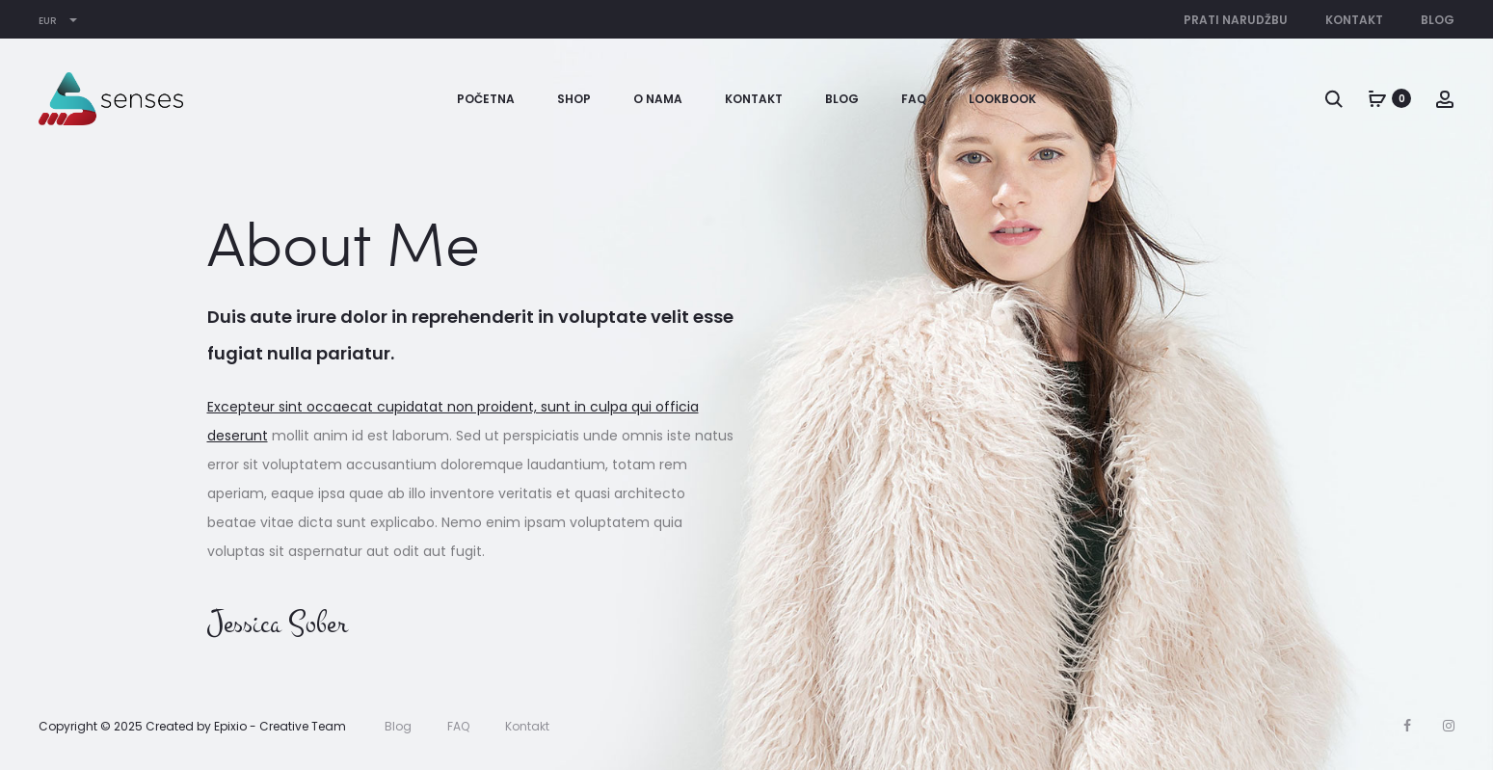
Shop (574, 99)
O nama (657, 99)
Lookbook (1002, 99)
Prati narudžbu (1236, 20)
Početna (486, 99)
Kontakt (1354, 20)
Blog (1437, 20)
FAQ (913, 99)
